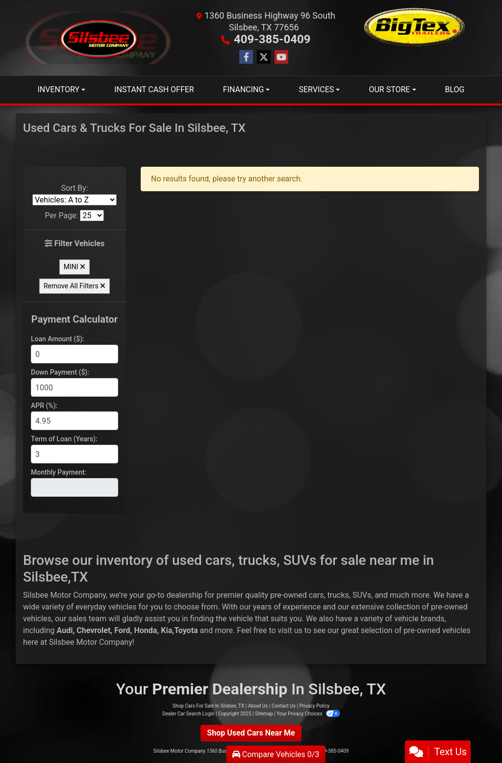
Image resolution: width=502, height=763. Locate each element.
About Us (258, 706)
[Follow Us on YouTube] (281, 57)
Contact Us (284, 706)
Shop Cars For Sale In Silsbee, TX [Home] (208, 706)
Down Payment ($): (60, 372)
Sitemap (264, 713)
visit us (290, 630)
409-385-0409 (272, 39)
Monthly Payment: (58, 472)
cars (316, 595)
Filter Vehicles (75, 243)
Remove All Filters (74, 286)
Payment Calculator (74, 319)
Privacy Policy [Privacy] (314, 706)
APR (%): (44, 405)
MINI (74, 267)
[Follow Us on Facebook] (246, 57)
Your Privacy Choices (308, 713)
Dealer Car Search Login (188, 713)
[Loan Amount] (74, 354)
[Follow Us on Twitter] (264, 57)
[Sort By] (74, 199)
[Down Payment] (74, 387)
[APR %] (74, 420)
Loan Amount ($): (57, 339)
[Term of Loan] (74, 454)
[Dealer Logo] (98, 38)
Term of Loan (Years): (64, 439)
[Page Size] (92, 215)
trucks (338, 595)
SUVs (361, 595)
